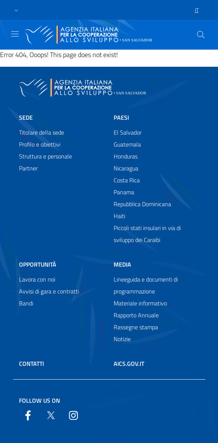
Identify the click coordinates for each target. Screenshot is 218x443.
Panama (124, 192)
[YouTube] (73, 414)
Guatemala (127, 144)
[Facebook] (28, 414)
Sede (26, 117)
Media (122, 264)
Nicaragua (126, 168)
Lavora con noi (37, 279)
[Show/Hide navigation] (14, 33)
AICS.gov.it (129, 363)
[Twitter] (51, 414)
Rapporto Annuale (136, 315)
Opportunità (37, 264)
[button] (16, 10)
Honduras (126, 156)
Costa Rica (127, 180)
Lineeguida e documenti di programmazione (146, 285)
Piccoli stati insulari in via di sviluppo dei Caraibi (147, 233)
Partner (28, 168)
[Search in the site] (200, 34)
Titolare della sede (41, 132)
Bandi (26, 303)
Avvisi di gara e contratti (49, 291)
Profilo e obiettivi (39, 144)
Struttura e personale (45, 156)
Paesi (121, 117)
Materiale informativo (140, 303)
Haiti (119, 215)
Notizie (122, 338)
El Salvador (128, 132)
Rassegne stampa (136, 327)
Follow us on (39, 400)
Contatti (31, 363)
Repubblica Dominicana (142, 203)
